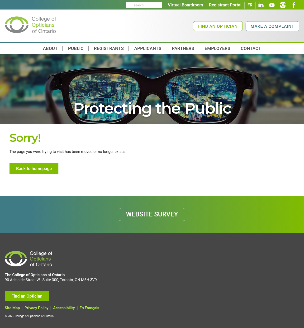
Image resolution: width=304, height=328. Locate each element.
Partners (183, 48)
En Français (89, 308)
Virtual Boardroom (185, 4)
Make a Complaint (272, 26)
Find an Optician (218, 26)
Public (76, 48)
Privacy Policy (36, 308)
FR (249, 4)
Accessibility (64, 308)
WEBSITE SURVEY (152, 214)
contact (251, 48)
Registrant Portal (225, 4)
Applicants (147, 48)
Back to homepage (34, 168)
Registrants (109, 48)
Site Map (12, 308)
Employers (217, 48)
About (50, 48)
